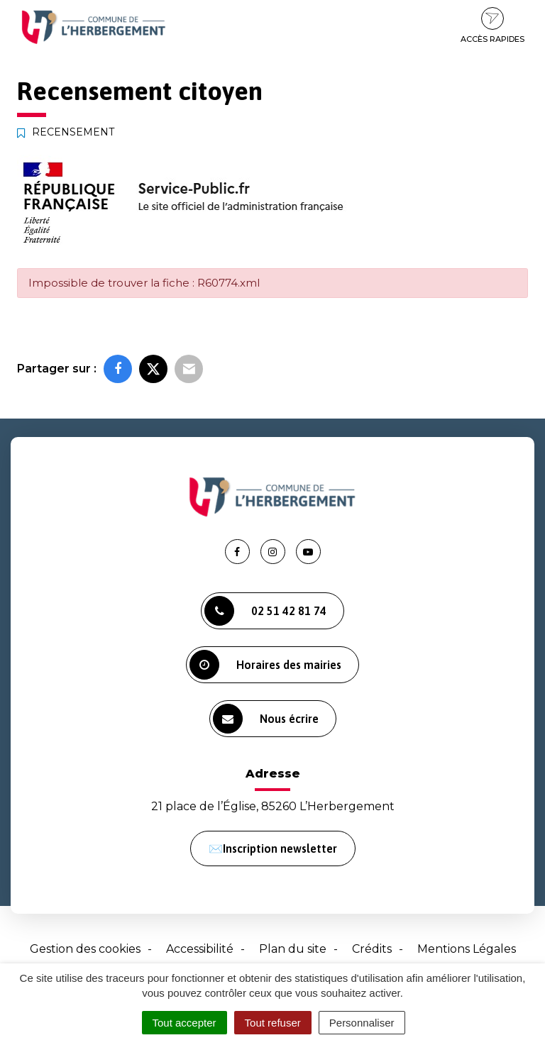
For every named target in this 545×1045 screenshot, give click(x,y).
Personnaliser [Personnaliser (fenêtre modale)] (362, 1023)
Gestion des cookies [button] (85, 949)
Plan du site (292, 949)
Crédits (372, 949)
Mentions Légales (466, 949)
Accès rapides (492, 25)
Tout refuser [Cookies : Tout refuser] (273, 1023)
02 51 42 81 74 (265, 611)
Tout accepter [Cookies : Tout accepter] (184, 1023)
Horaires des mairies (265, 665)
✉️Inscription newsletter (273, 848)
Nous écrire (266, 719)
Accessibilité (199, 949)
